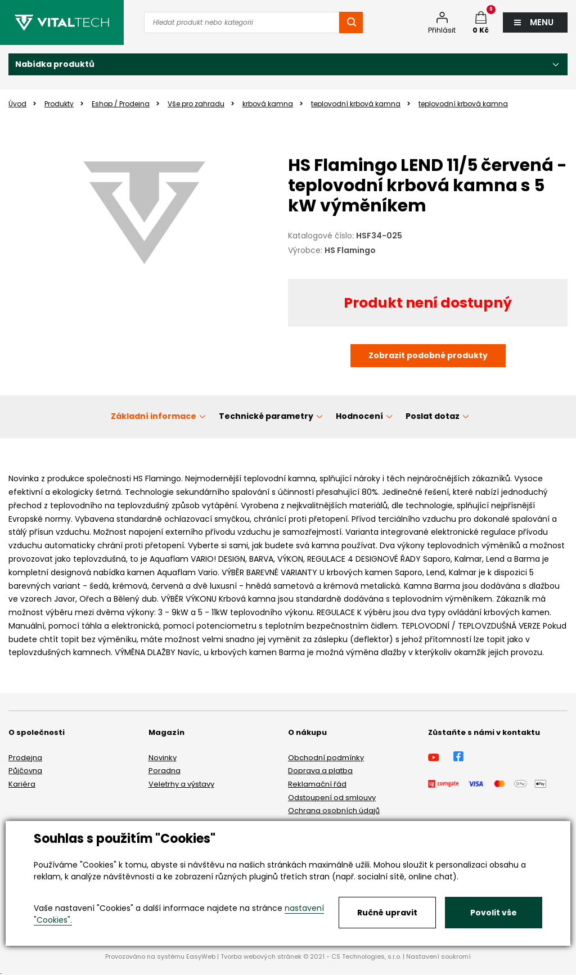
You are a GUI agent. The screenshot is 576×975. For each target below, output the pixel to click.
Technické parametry (266, 416)
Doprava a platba (320, 770)
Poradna (164, 770)
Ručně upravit (387, 912)
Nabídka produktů (54, 64)
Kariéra (21, 784)
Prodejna (25, 757)
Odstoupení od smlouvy (332, 797)
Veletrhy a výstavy (181, 784)
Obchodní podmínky (326, 757)
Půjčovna (25, 770)
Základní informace (153, 416)
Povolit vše (493, 912)
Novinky (162, 757)
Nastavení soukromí (438, 956)
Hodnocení (359, 416)
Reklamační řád (317, 784)
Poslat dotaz (433, 416)
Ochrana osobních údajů (334, 810)
